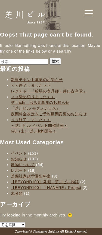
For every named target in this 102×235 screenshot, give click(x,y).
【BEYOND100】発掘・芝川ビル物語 (45, 182)
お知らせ (19, 159)
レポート (19, 170)
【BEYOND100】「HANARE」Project (46, 187)
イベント (19, 153)
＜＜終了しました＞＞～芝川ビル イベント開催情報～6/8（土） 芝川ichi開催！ (39, 125)
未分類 (17, 193)
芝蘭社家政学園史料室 (31, 176)
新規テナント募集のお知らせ (37, 79)
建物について (23, 164)
